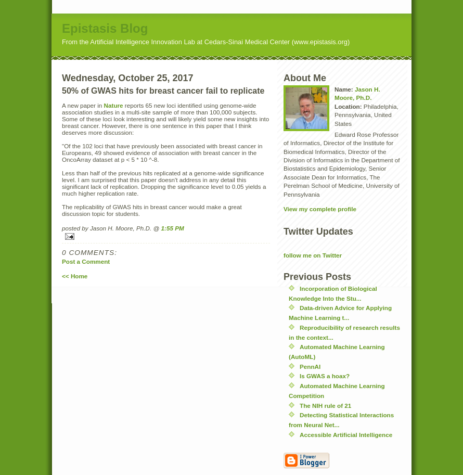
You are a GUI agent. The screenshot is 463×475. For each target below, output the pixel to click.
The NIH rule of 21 (325, 405)
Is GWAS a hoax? (325, 376)
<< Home (74, 276)
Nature (113, 105)
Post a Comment (86, 261)
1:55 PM (172, 228)
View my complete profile (320, 209)
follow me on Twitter (313, 255)
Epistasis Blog (105, 28)
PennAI (310, 366)
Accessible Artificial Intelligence (346, 434)
